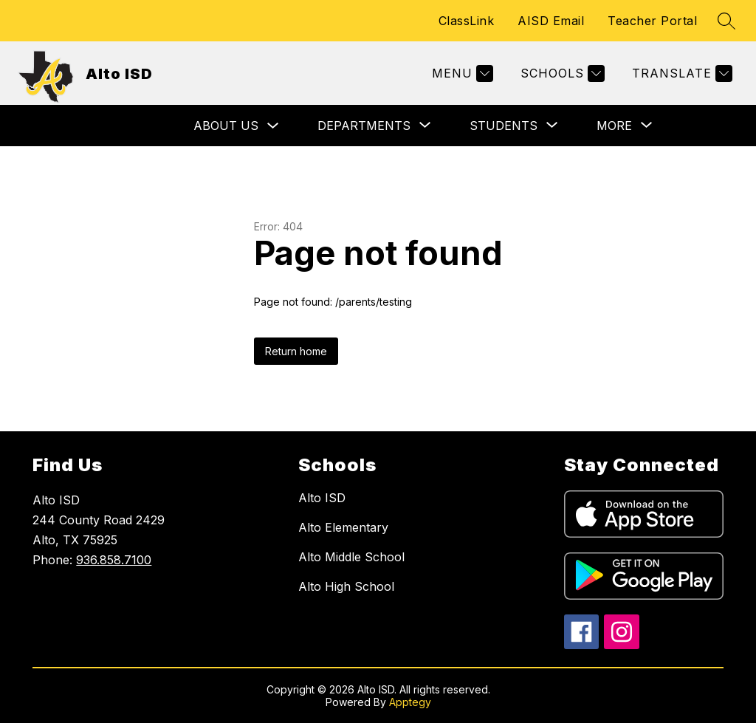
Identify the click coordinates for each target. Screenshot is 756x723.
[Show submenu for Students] (503, 125)
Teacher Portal (652, 20)
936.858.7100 (113, 559)
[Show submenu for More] (614, 125)
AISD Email (551, 20)
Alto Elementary (343, 527)
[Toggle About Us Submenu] (273, 126)
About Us (225, 125)
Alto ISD (322, 497)
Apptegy (410, 702)
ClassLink (467, 20)
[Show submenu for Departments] (363, 125)
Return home (296, 351)
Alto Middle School (351, 556)
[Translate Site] (680, 73)
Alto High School (346, 586)
